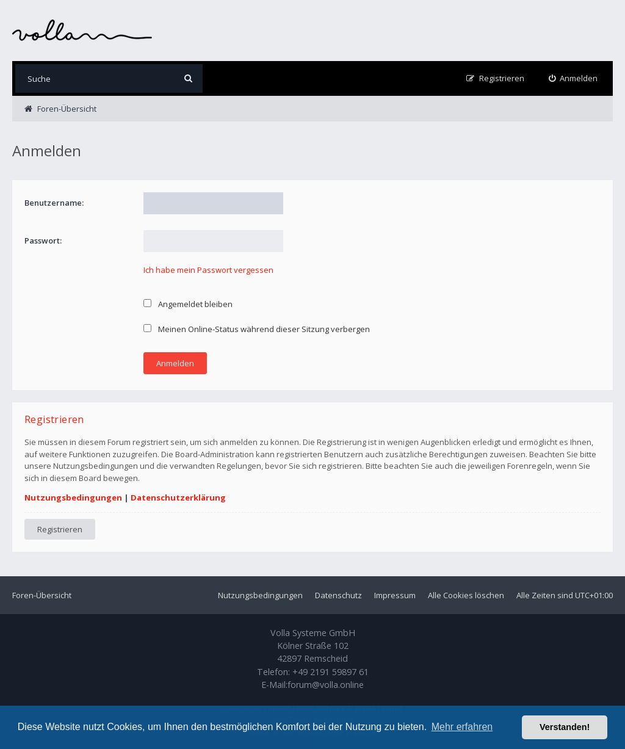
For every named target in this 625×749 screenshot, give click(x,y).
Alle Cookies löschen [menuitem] (466, 595)
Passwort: (43, 240)
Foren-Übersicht (41, 595)
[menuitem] (573, 78)
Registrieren (59, 529)
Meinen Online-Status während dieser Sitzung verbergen (256, 329)
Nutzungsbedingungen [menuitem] (260, 595)
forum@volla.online (325, 684)
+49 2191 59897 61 (330, 672)
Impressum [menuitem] (395, 595)
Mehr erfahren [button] (462, 727)
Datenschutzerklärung (178, 497)
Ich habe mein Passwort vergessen (208, 269)
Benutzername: (54, 202)
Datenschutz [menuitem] (338, 595)
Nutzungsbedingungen (73, 497)
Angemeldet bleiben (188, 304)
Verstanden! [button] (565, 727)
